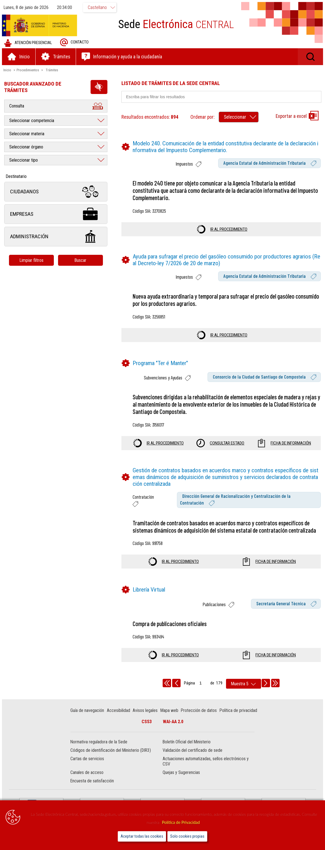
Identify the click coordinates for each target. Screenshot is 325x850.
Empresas (56, 214)
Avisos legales (145, 711)
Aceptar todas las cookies (142, 836)
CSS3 (147, 722)
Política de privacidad (238, 711)
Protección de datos (199, 711)
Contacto (75, 43)
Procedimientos (28, 70)
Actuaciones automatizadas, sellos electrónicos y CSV (206, 762)
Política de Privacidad (181, 822)
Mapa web (170, 711)
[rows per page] (243, 684)
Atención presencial (29, 43)
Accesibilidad (118, 711)
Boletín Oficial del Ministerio (187, 742)
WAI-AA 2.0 (173, 722)
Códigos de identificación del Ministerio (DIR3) (111, 750)
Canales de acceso (87, 773)
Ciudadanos (56, 192)
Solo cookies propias (187, 836)
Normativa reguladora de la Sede (99, 742)
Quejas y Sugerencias (181, 773)
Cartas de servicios (88, 759)
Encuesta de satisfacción (92, 781)
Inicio (8, 70)
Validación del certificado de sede (192, 750)
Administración (56, 237)
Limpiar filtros (32, 260)
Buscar (81, 260)
